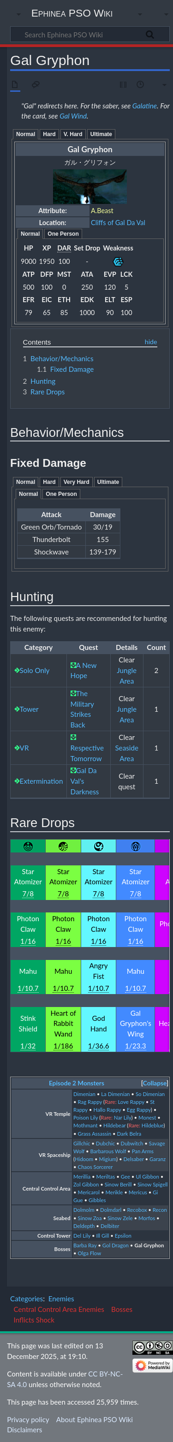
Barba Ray (84, 1245)
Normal (25, 134)
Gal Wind (73, 116)
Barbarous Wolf (108, 1151)
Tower (29, 709)
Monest (147, 1117)
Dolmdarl (110, 1210)
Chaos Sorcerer (95, 1167)
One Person (63, 234)
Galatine (144, 105)
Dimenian (84, 1094)
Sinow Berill (118, 1184)
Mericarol (89, 1192)
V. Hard (73, 134)
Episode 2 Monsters (76, 1083)
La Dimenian (115, 1094)
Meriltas (105, 1177)
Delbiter (110, 1226)
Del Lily (81, 1236)
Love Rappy (131, 1102)
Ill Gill (102, 1236)
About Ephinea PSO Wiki (94, 1419)
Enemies (61, 1298)
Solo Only (35, 670)
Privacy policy (28, 1419)
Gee (125, 1177)
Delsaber (133, 1159)
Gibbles (97, 1200)
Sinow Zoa (90, 1218)
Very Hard (76, 482)
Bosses (121, 1309)
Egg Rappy (139, 1110)
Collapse (155, 1083)
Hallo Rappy (107, 1110)
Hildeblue (153, 1125)
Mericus (138, 1192)
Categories (26, 1298)
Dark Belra (129, 1134)
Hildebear (114, 1125)
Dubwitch (132, 1143)
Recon (160, 1210)
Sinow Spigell (152, 1184)
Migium (107, 1159)
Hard (49, 134)
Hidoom (84, 1159)
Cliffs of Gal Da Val (118, 222)
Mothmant (85, 1125)
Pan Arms (143, 1151)
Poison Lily (85, 1117)
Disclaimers (24, 1429)
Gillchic (81, 1143)
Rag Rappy (90, 1102)
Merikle (114, 1192)
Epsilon (123, 1236)
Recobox (137, 1210)
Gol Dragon (115, 1245)
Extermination (41, 781)
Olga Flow (89, 1253)
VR (24, 748)
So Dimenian (150, 1094)
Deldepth (84, 1226)
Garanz (157, 1159)
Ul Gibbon (147, 1177)
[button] (154, 1083)
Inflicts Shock (34, 1320)
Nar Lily (122, 1117)
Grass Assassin (95, 1134)
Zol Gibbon (86, 1184)
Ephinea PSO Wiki (72, 13)
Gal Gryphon (149, 1245)
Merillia (81, 1177)
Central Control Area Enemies (59, 1309)
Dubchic (105, 1143)
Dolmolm (84, 1210)
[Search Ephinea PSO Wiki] (90, 34)
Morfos (146, 1218)
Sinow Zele (120, 1218)
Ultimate (101, 134)
